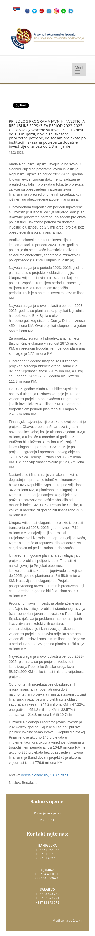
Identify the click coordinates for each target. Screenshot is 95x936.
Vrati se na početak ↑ (67, 920)
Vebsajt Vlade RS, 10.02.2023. (45, 775)
